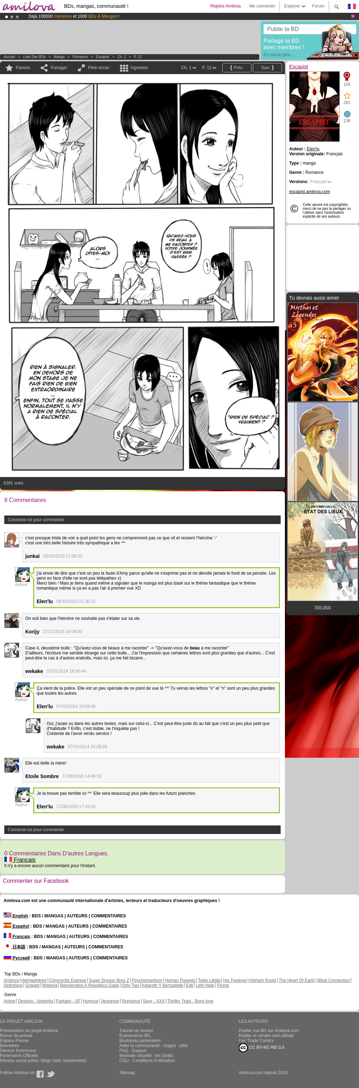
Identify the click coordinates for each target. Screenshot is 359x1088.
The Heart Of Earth (297, 980)
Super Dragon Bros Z (109, 980)
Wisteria (49, 985)
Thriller (174, 1001)
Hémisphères (34, 980)
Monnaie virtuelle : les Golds (146, 1055)
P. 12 (138, 57)
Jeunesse (110, 1001)
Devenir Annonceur (18, 1050)
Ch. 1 (121, 57)
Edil (189, 985)
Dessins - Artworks (35, 1001)
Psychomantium (147, 980)
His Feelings (235, 980)
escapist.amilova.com (309, 191)
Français (20, 860)
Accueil (9, 57)
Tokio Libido (209, 980)
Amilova (11, 980)
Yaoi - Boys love (198, 1001)
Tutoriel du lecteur (136, 1030)
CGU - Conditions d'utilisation (147, 1060)
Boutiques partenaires (140, 1040)
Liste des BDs (34, 57)
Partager (59, 67)
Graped (32, 985)
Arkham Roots (262, 980)
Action (9, 1001)
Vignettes (139, 67)
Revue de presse (16, 1035)
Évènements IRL (135, 1035)
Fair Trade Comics (256, 1040)
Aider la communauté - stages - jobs (153, 1045)
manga (59, 57)
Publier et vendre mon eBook (266, 1035)
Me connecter (262, 6)
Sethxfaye (13, 985)
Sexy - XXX (154, 1001)
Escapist (102, 57)
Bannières (9, 1045)
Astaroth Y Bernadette (162, 985)
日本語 (14, 946)
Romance (80, 57)
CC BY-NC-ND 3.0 (262, 1047)
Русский (17, 957)
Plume (223, 985)
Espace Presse (14, 1040)
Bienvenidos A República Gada (89, 985)
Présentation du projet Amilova (29, 1030)
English (16, 915)
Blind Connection (333, 980)
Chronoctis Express (67, 980)
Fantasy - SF (68, 1001)
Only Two (130, 985)
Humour (90, 1001)
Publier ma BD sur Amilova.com (269, 1030)
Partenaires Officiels (19, 1055)
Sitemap (127, 1072)
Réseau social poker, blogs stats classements (43, 1060)
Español (16, 926)
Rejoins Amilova (225, 6)
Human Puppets (180, 980)
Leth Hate (205, 985)
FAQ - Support (133, 1050)
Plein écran (98, 67)
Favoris (23, 67)
